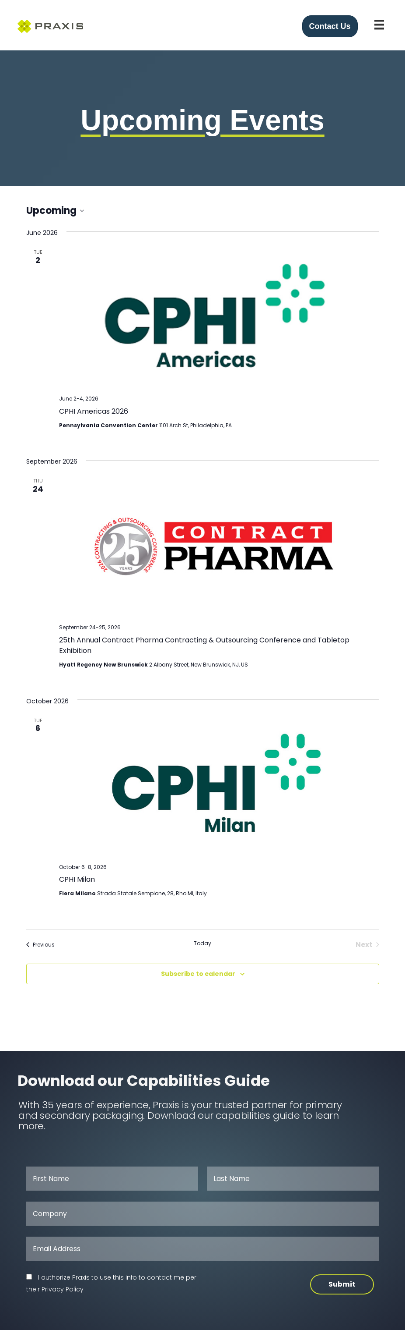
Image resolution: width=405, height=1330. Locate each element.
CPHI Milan (77, 879)
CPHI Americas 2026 (93, 411)
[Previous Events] (40, 945)
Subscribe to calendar (198, 973)
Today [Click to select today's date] (202, 943)
